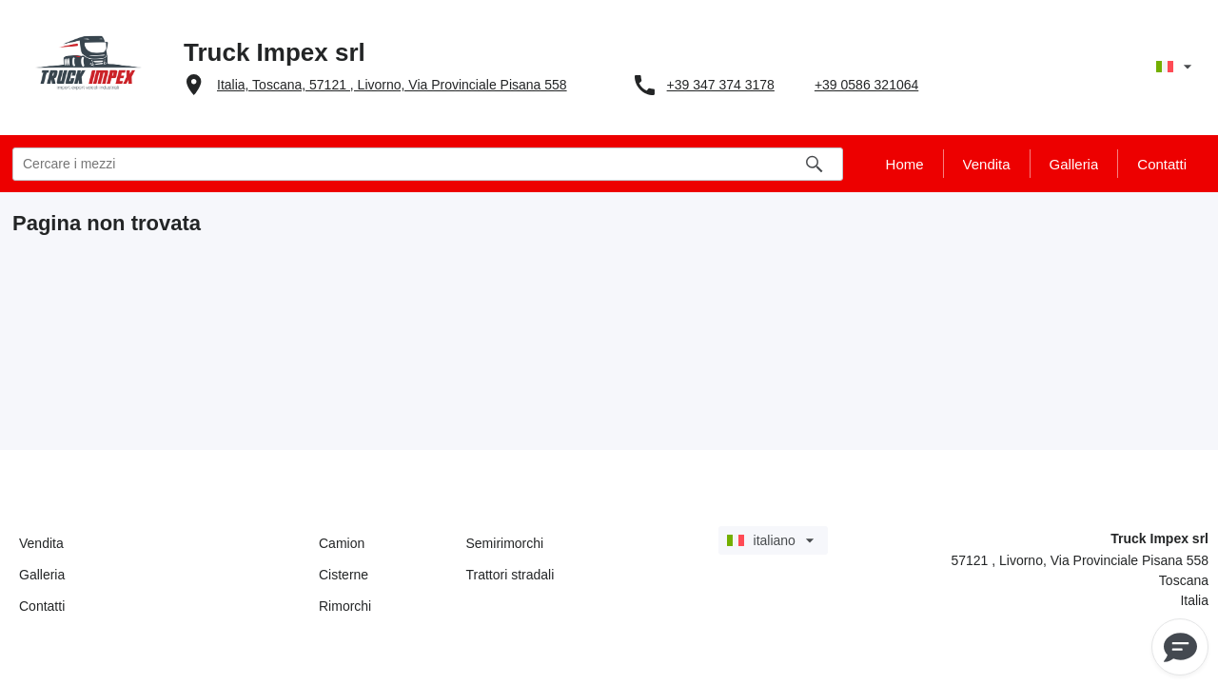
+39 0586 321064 (866, 84)
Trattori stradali (510, 574)
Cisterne (343, 574)
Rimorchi (345, 606)
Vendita (41, 543)
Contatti (42, 606)
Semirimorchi (505, 543)
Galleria (42, 574)
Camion (341, 543)
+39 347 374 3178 (721, 84)
